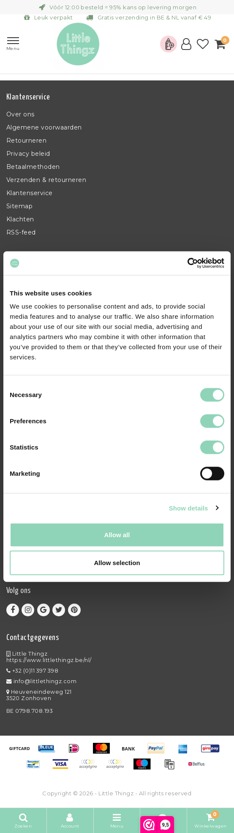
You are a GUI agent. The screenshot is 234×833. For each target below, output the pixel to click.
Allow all (117, 534)
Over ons (20, 114)
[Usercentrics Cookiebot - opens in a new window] (187, 263)
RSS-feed (21, 232)
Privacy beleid (28, 153)
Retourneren (26, 140)
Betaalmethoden (33, 167)
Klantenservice (29, 193)
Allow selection (117, 562)
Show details (188, 507)
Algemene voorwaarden (44, 127)
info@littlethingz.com (41, 681)
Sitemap (19, 206)
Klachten (20, 219)
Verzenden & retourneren (46, 180)
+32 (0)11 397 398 (32, 671)
